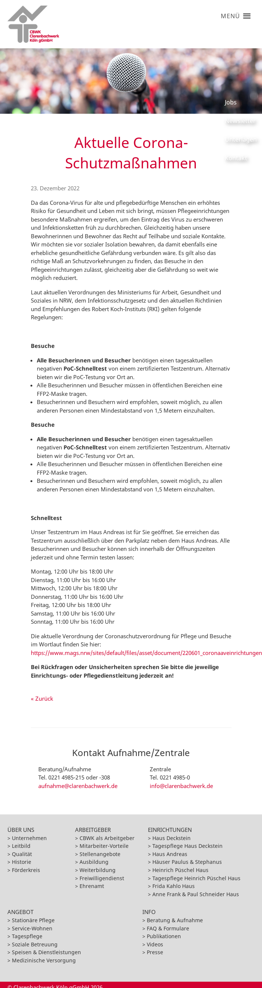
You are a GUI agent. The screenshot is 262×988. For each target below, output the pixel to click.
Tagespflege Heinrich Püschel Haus (196, 878)
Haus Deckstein (171, 838)
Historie (21, 861)
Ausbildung (94, 861)
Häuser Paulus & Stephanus (187, 861)
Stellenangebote (100, 854)
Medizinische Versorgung (44, 960)
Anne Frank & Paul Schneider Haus (195, 894)
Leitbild (21, 845)
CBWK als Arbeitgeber (107, 838)
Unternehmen (29, 838)
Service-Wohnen (32, 928)
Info (149, 912)
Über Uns (20, 829)
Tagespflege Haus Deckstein (187, 845)
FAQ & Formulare (168, 928)
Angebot (20, 912)
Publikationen (164, 936)
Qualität (22, 854)
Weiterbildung (98, 870)
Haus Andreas (169, 854)
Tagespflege (27, 936)
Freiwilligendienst (102, 878)
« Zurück (42, 698)
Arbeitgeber (93, 829)
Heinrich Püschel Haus (180, 870)
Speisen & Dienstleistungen (46, 952)
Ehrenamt (92, 885)
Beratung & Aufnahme (175, 920)
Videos (155, 944)
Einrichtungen (170, 829)
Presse (155, 952)
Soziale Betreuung (35, 944)
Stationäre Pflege (33, 920)
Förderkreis (26, 870)
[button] (230, 13)
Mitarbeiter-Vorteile (104, 845)
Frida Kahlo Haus (173, 885)
